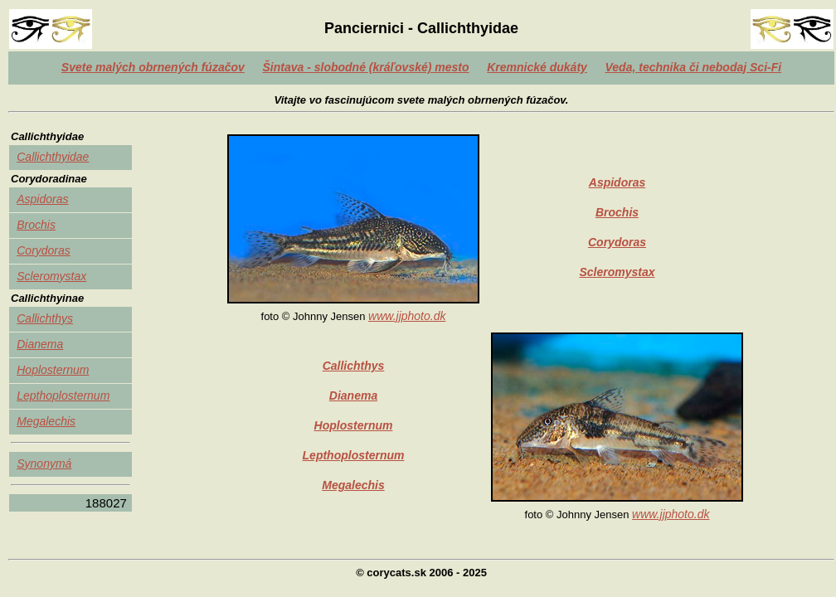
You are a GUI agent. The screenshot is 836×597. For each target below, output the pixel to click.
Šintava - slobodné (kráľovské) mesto (365, 67)
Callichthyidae (53, 156)
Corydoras (43, 250)
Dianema (40, 344)
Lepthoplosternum (63, 395)
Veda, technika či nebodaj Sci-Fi (693, 67)
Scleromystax (51, 276)
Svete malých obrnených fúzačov (153, 67)
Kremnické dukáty (537, 67)
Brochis (36, 224)
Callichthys (45, 318)
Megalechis (46, 421)
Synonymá (44, 463)
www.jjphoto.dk (406, 316)
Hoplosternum (53, 369)
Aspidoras (42, 199)
